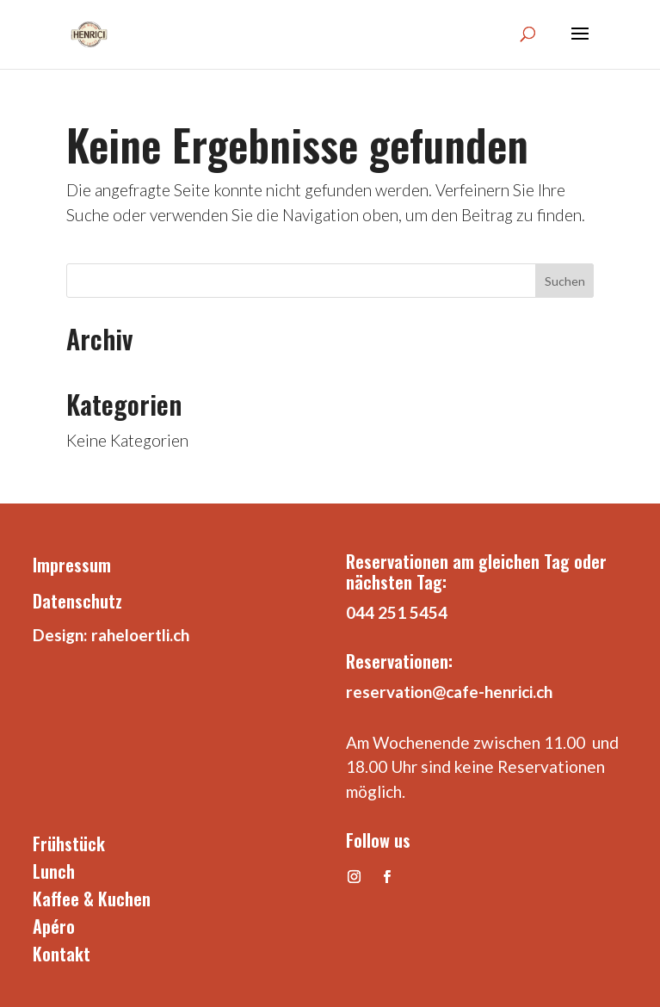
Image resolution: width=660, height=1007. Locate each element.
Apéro (54, 926)
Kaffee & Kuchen (92, 898)
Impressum (72, 565)
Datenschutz (77, 601)
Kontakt (61, 954)
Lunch (54, 871)
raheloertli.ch (140, 635)
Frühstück (69, 843)
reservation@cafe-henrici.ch (449, 691)
